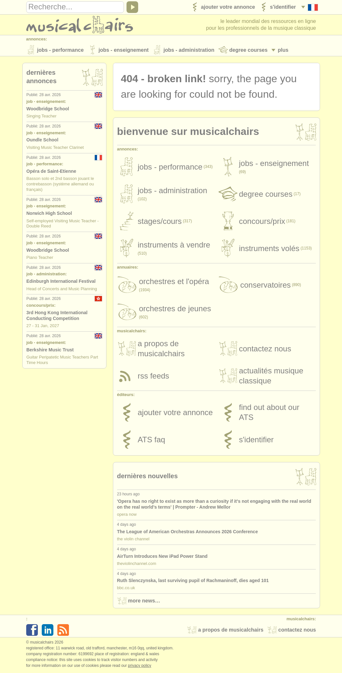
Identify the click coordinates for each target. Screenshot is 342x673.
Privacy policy (139, 666)
